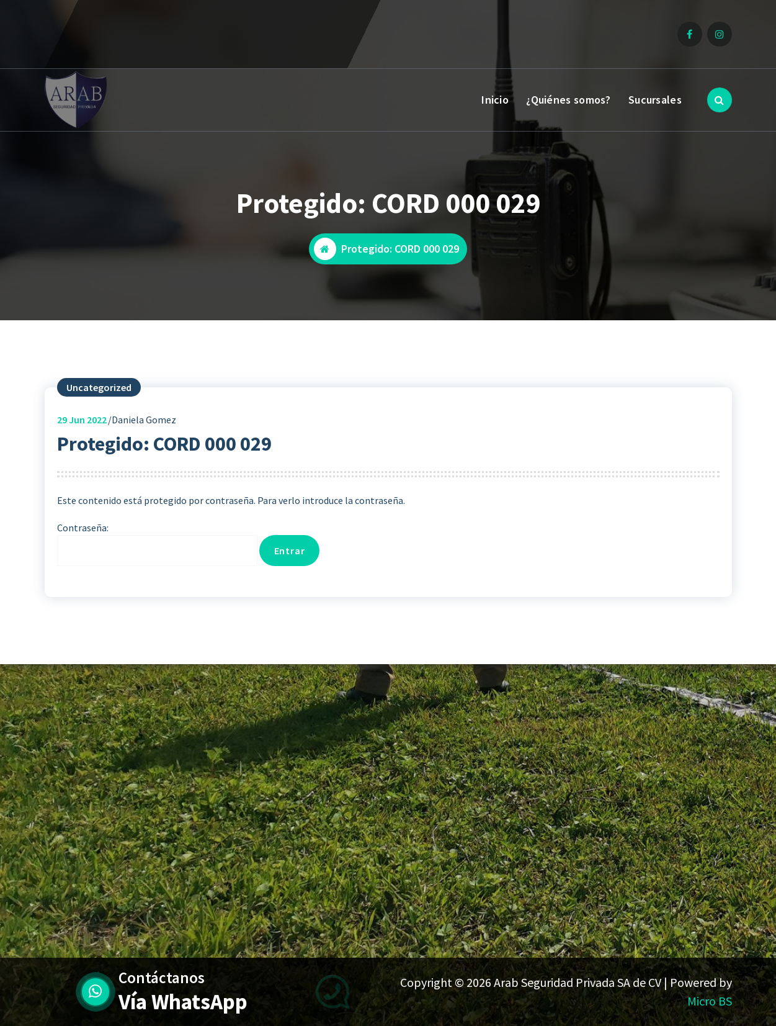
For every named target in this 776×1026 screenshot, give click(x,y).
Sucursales (655, 99)
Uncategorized (99, 387)
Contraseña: (157, 543)
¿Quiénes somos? (568, 99)
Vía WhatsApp (183, 1001)
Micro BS (709, 1001)
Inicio (495, 99)
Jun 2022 (82, 419)
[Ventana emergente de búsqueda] (719, 100)
